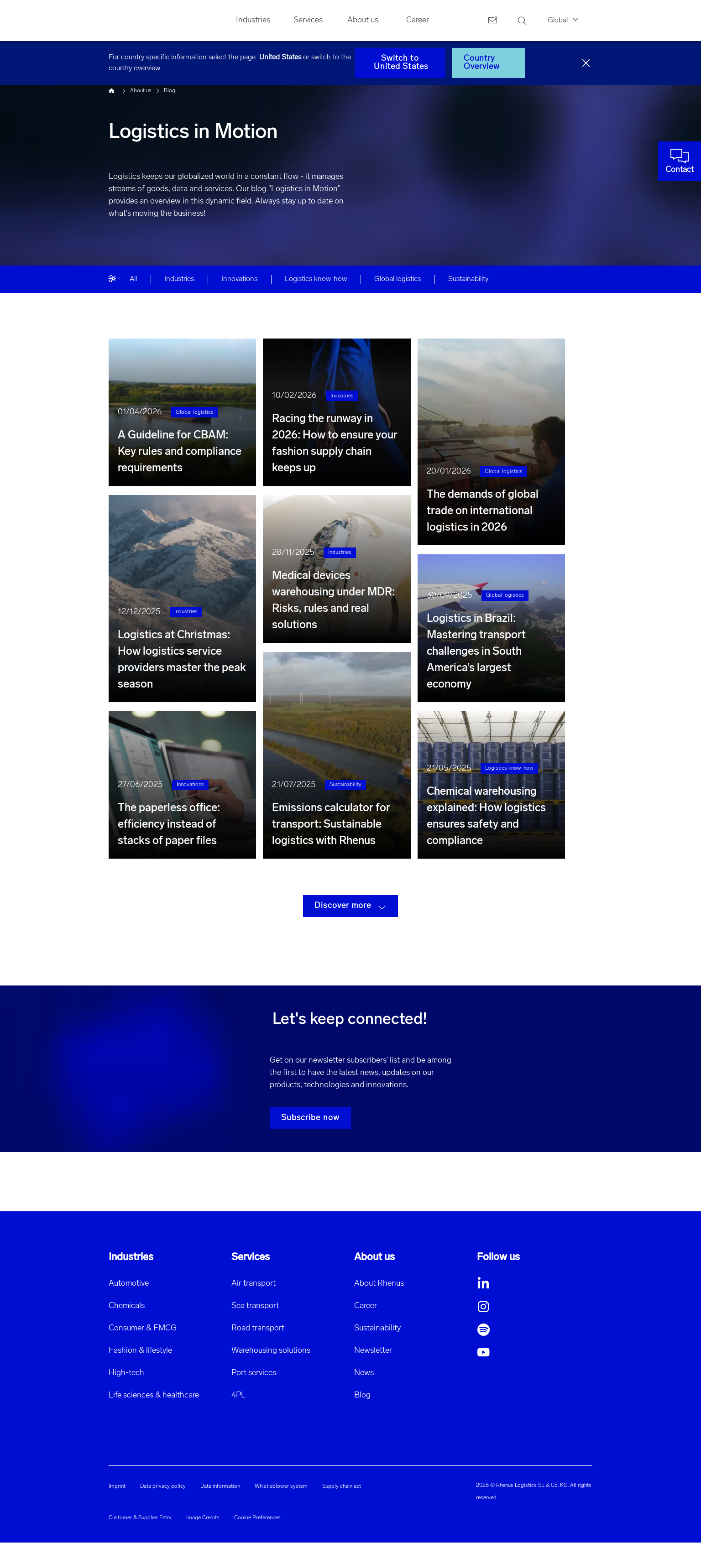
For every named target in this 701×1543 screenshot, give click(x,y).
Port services (253, 1373)
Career (365, 1306)
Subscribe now (310, 1118)
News (364, 1373)
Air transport (253, 1283)
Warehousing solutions (270, 1350)
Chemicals (127, 1306)
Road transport (257, 1328)
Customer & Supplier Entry (140, 1518)
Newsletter (373, 1350)
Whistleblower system (281, 1486)
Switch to (399, 62)
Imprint (117, 1486)
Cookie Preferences (257, 1518)
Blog (362, 1395)
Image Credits (203, 1518)
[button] (534, 1283)
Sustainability (377, 1328)
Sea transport (255, 1306)
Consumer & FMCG (143, 1328)
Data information (220, 1486)
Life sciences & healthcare (154, 1395)
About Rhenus (379, 1283)
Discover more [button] (350, 906)
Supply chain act (341, 1486)
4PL (238, 1395)
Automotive (129, 1283)
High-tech (126, 1373)
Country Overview (482, 62)
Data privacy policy (163, 1486)
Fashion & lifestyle (140, 1350)
